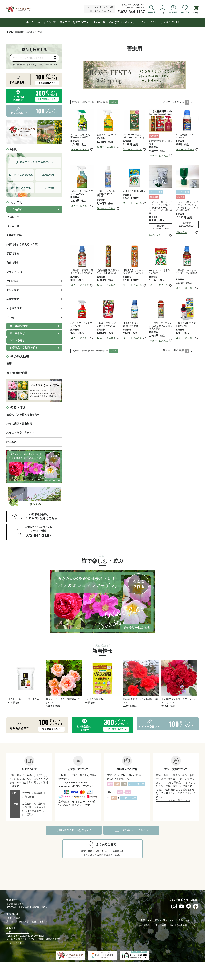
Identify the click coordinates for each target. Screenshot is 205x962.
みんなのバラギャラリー (123, 22)
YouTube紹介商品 (16, 372)
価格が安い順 (88, 102)
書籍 (9, 363)
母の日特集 (48, 175)
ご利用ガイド (149, 22)
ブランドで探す (15, 271)
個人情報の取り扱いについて (184, 915)
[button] (196, 102)
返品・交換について (188, 910)
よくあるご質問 (170, 22)
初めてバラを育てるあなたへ (23, 414)
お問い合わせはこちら (17, 922)
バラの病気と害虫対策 (19, 423)
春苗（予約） (14, 253)
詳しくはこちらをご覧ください (31, 768)
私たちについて (47, 22)
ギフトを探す (17, 340)
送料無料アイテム (21, 187)
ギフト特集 (48, 187)
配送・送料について (165, 910)
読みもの (11, 442)
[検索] (55, 57)
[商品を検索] (31, 58)
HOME (10, 32)
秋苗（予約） (14, 262)
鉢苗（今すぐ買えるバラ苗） (23, 244)
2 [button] (191, 102)
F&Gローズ (13, 217)
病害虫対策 (30, 32)
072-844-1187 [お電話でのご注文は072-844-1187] (133, 12)
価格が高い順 (102, 102)
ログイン (162, 12)
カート (196, 12)
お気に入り (185, 12)
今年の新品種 (14, 235)
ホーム (30, 22)
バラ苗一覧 (98, 22)
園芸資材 (19, 32)
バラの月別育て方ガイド (20, 432)
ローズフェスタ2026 (21, 175)
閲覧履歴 (173, 12)
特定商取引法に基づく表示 (152, 915)
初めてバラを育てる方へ (74, 22)
